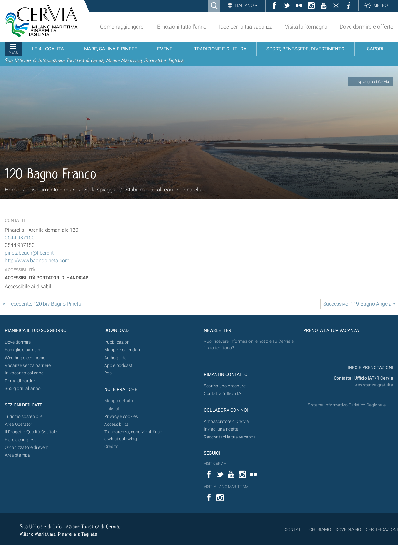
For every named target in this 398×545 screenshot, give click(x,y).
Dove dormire (18, 342)
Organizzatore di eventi (27, 447)
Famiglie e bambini (23, 350)
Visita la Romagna (306, 26)
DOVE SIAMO (348, 529)
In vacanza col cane (24, 373)
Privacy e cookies (121, 416)
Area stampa (17, 455)
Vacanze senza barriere (28, 365)
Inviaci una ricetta (221, 429)
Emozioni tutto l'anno (182, 26)
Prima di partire (20, 381)
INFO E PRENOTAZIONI (370, 367)
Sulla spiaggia (100, 189)
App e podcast (118, 365)
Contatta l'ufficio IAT (223, 393)
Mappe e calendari (122, 350)
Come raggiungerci (122, 26)
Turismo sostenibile (23, 416)
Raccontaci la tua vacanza (230, 437)
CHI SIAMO (320, 529)
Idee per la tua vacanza (246, 26)
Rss (108, 373)
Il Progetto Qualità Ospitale (31, 432)
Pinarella (192, 189)
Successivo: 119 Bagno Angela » (359, 304)
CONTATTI (295, 529)
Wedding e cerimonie (25, 357)
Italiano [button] (246, 5)
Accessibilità (116, 424)
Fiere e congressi (21, 440)
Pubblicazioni (117, 342)
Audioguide (115, 357)
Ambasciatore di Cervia (226, 421)
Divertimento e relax (51, 189)
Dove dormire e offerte (366, 26)
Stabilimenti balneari (149, 189)
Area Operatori (19, 424)
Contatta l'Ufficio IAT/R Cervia (363, 378)
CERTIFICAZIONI (382, 529)
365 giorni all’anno (23, 388)
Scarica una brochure (225, 386)
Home (12, 189)
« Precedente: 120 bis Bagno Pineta (42, 304)
